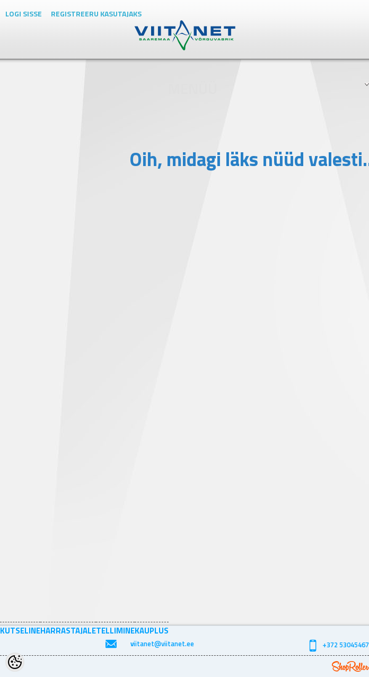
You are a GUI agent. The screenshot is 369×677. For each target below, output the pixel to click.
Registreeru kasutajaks (96, 13)
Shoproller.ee (350, 666)
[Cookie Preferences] (14, 662)
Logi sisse (23, 13)
